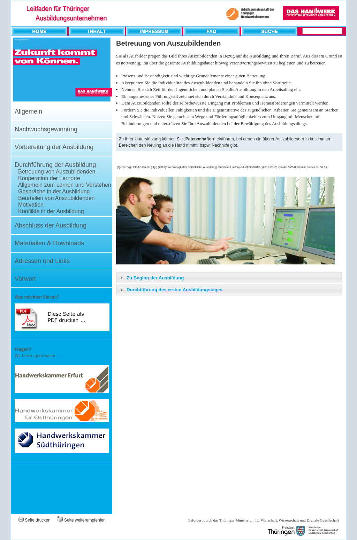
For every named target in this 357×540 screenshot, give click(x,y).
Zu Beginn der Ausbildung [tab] (151, 277)
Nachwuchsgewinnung (46, 129)
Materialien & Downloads (49, 243)
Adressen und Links (42, 260)
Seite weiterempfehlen (82, 520)
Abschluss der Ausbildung (50, 225)
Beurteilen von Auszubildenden (56, 198)
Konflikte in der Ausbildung (51, 211)
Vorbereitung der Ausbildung (54, 147)
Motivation (31, 205)
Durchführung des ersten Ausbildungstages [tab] (170, 290)
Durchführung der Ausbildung (55, 164)
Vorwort (25, 278)
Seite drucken (34, 520)
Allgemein (28, 111)
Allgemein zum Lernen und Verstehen (64, 185)
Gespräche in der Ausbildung (54, 191)
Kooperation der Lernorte (49, 178)
